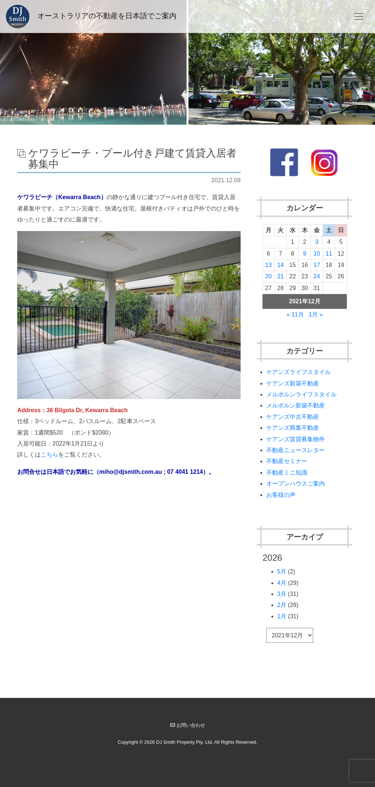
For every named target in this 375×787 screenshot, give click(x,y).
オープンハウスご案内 (295, 483)
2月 (281, 605)
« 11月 (295, 314)
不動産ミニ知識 (286, 472)
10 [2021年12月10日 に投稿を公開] (316, 253)
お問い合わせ (187, 725)
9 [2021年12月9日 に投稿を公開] (304, 253)
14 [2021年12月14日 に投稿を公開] (280, 265)
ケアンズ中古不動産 (292, 417)
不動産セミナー (286, 461)
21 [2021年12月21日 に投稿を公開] (280, 276)
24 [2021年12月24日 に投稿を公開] (316, 276)
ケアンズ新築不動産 (292, 383)
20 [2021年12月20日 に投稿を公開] (268, 276)
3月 (281, 594)
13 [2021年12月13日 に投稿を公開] (268, 265)
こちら (49, 454)
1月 (281, 616)
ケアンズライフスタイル (298, 372)
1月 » (316, 314)
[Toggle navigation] (359, 16)
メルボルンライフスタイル (301, 394)
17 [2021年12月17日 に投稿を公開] (316, 265)
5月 (281, 571)
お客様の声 (281, 495)
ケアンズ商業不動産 (292, 428)
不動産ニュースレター (295, 450)
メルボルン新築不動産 (295, 405)
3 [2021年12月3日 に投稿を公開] (316, 242)
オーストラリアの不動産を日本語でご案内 (91, 16)
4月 (281, 583)
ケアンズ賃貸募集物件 (295, 439)
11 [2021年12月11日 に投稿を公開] (329, 253)
